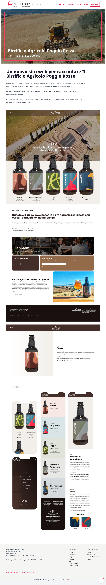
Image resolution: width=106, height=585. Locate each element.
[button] (101, 580)
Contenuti (90, 559)
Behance (17, 572)
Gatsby (70, 580)
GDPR (71, 561)
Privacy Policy (73, 563)
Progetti (60, 4)
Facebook (24, 572)
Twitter (31, 572)
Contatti (94, 4)
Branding (90, 552)
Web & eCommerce (93, 557)
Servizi (79, 4)
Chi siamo (70, 4)
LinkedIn (9, 572)
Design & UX (91, 555)
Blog (86, 4)
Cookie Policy (73, 566)
